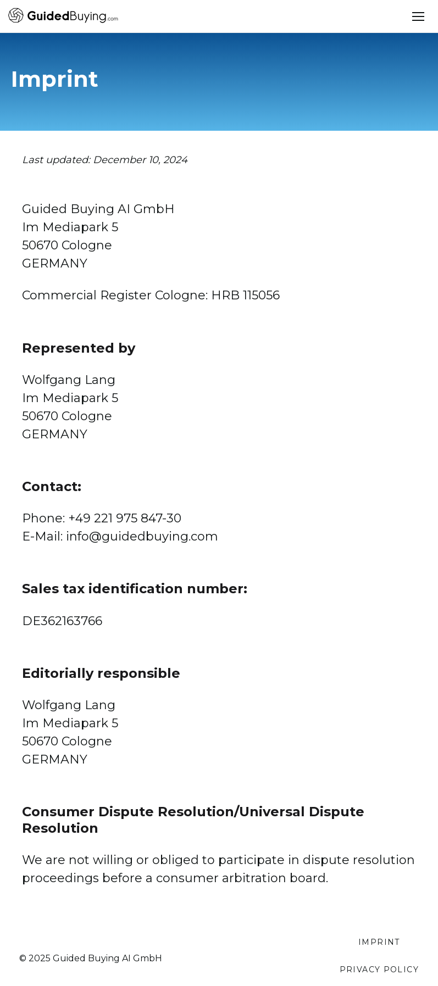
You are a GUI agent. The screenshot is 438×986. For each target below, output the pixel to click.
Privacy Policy (379, 969)
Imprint (379, 942)
